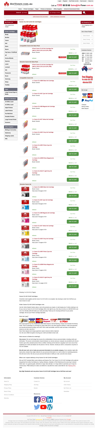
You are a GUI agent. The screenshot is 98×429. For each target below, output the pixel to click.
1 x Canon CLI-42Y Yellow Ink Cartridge (42, 119)
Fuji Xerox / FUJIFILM (11, 52)
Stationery (8, 133)
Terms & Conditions (9, 394)
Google (69, 419)
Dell (6, 43)
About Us (90, 1)
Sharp (6, 82)
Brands (36, 388)
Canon (7, 40)
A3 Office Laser (9, 104)
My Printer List (67, 388)
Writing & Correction (10, 130)
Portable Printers (9, 116)
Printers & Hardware (46, 9)
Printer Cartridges (28, 9)
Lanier (7, 64)
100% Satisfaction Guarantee (57, 16)
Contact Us (37, 381)
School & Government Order (72, 9)
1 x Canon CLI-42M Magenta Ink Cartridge (43, 106)
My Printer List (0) (73, 1)
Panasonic (8, 73)
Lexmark (7, 67)
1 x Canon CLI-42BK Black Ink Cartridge (43, 80)
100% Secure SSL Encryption (40, 16)
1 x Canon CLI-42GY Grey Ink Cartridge (42, 132)
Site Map (36, 384)
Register (65, 1)
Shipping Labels (9, 135)
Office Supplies (58, 9)
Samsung (7, 79)
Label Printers (9, 110)
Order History (67, 384)
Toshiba (7, 85)
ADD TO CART (73, 57)
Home (20, 9)
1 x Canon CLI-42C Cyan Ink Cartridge (42, 93)
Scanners (7, 122)
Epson (7, 49)
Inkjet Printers (9, 107)
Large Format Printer (10, 119)
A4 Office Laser (9, 101)
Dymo (6, 46)
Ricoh (6, 76)
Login (59, 1)
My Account (83, 1)
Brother (7, 37)
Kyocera (7, 61)
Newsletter (66, 391)
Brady (6, 34)
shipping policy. (72, 365)
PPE (6, 138)
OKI (6, 70)
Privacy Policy (7, 388)
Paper (37, 9)
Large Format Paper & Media (11, 93)
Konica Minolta (9, 58)
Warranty (6, 398)
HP (6, 55)
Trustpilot (49, 417)
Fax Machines (9, 113)
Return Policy (7, 391)
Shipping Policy (8, 384)
